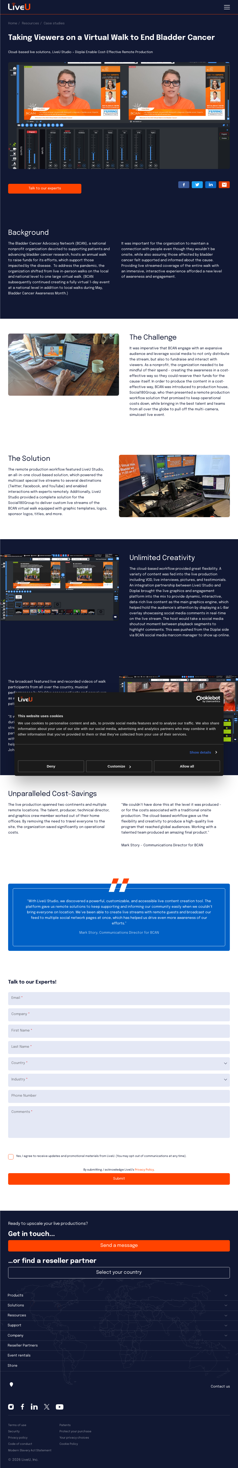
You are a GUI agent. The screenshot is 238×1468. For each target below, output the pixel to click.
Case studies (54, 23)
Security (14, 1431)
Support (14, 1325)
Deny (51, 766)
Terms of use (17, 1425)
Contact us (220, 1386)
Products (15, 1295)
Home (12, 23)
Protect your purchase (75, 1431)
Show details (200, 752)
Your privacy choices (74, 1437)
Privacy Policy (144, 1169)
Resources (30, 23)
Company (15, 1335)
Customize (119, 766)
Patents (65, 1425)
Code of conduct (20, 1444)
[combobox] (119, 1063)
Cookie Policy (69, 1444)
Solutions (16, 1305)
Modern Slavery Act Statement (29, 1450)
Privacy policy (17, 1437)
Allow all (187, 766)
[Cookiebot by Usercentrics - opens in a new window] (199, 699)
